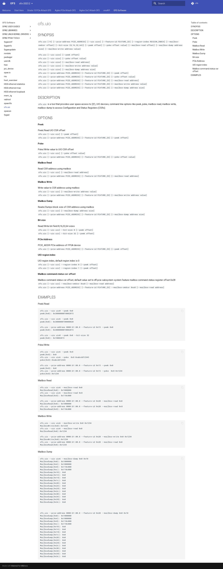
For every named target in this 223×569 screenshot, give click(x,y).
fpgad (6, 115)
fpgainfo (8, 46)
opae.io (7, 72)
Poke (195, 42)
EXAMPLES (196, 75)
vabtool (7, 99)
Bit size (196, 57)
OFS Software (120, 10)
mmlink (7, 53)
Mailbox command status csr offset (205, 70)
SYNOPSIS (195, 26)
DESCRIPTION (197, 30)
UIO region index (200, 65)
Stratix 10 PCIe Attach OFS (39, 10)
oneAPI (106, 10)
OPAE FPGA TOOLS (11, 38)
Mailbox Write (199, 49)
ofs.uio (7, 107)
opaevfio (8, 103)
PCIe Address (199, 61)
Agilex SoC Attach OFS (89, 10)
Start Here (19, 10)
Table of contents (199, 23)
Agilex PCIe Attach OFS (65, 10)
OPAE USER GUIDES (17, 26)
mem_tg (8, 96)
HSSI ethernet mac (12, 88)
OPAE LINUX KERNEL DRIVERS (17, 34)
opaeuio (7, 111)
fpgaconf (8, 42)
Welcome (6, 10)
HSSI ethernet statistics (14, 84)
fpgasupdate (10, 49)
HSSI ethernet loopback (14, 92)
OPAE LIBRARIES (17, 30)
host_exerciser (10, 80)
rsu (5, 76)
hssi (6, 65)
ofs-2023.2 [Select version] (24, 3)
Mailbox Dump (199, 53)
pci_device (9, 69)
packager (8, 57)
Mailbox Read (199, 46)
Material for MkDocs (19, 566)
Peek (195, 38)
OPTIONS (195, 34)
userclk (7, 61)
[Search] (168, 3)
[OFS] (4, 3)
